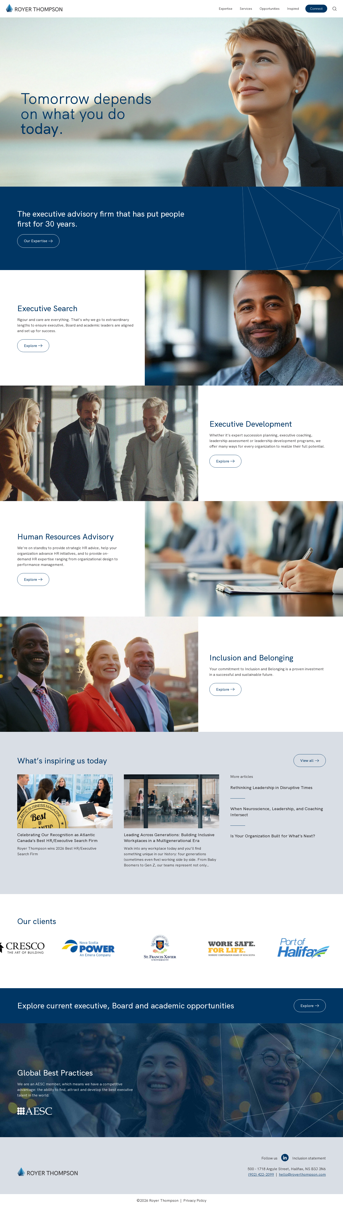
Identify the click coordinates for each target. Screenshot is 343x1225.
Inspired (293, 9)
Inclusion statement (309, 1175)
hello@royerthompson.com (302, 1192)
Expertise (225, 9)
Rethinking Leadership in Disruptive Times (271, 787)
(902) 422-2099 (261, 1192)
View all (306, 760)
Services (246, 9)
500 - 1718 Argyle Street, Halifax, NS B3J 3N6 (287, 1186)
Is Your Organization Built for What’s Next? (272, 836)
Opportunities (270, 9)
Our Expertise (35, 240)
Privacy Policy (194, 1218)
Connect (316, 9)
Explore (30, 345)
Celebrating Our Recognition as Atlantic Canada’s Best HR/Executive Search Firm (57, 855)
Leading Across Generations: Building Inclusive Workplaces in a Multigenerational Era (169, 855)
